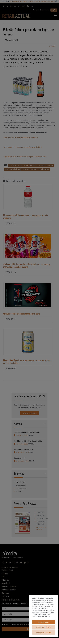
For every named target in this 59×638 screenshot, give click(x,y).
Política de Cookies (43, 627)
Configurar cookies (43, 632)
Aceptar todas (43, 622)
